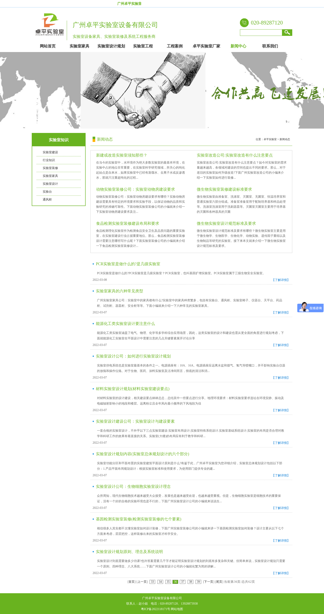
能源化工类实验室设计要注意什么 (125, 323)
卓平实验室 (270, 139)
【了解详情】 (281, 280)
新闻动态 (285, 139)
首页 (132, 581)
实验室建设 (50, 152)
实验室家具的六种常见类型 (119, 291)
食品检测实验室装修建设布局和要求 (127, 223)
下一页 (208, 581)
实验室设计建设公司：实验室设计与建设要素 (135, 421)
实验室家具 (50, 176)
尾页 (219, 581)
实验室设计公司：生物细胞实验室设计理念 (133, 486)
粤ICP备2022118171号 (155, 609)
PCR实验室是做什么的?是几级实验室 (128, 264)
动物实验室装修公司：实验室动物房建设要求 (135, 189)
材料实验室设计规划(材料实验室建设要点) (132, 389)
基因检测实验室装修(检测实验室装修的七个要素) (138, 519)
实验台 (47, 191)
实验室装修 (50, 168)
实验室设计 (50, 183)
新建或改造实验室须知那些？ (121, 155)
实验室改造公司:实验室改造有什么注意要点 (235, 155)
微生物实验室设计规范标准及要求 (226, 223)
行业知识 (49, 160)
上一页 (142, 581)
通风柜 (47, 199)
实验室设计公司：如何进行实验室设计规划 (133, 356)
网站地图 (177, 609)
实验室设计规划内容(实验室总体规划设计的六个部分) (142, 454)
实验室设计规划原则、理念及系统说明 (129, 551)
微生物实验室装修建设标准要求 (224, 189)
